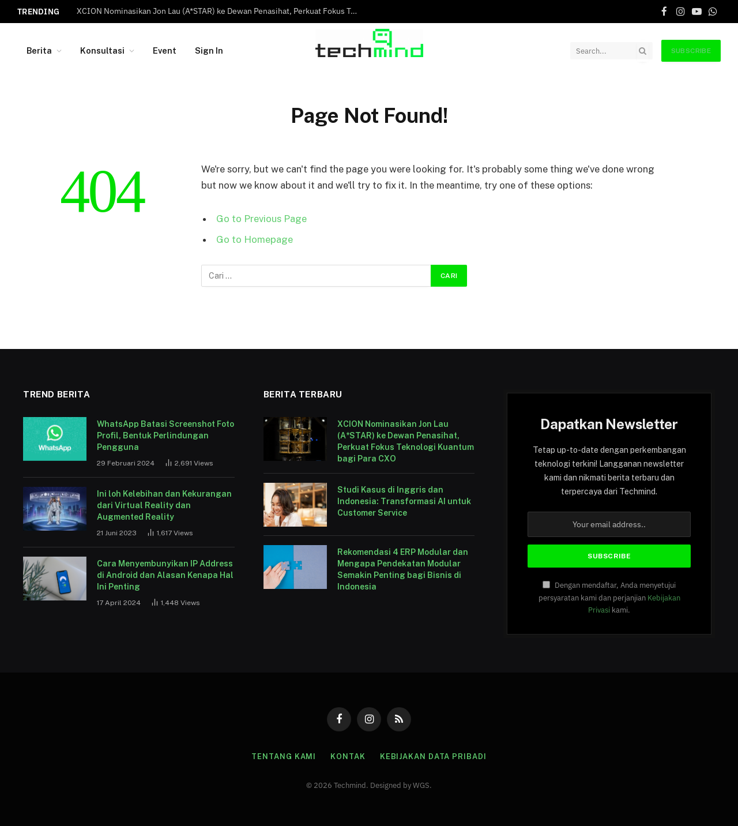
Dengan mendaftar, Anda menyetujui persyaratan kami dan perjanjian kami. (609, 597)
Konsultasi (102, 50)
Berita (39, 50)
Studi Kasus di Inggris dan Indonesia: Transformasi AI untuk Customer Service (404, 501)
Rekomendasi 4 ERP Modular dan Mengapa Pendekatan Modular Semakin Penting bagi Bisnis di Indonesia (402, 569)
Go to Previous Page (261, 218)
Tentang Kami (283, 756)
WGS (421, 785)
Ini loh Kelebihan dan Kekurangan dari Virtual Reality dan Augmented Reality (164, 505)
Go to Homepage (254, 239)
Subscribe (691, 51)
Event (164, 50)
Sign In (209, 50)
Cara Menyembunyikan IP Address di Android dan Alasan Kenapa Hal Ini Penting (165, 575)
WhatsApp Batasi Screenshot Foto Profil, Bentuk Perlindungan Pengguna (165, 435)
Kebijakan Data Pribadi (433, 756)
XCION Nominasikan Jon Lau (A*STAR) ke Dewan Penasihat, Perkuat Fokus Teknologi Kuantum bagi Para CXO (221, 11)
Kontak (347, 756)
